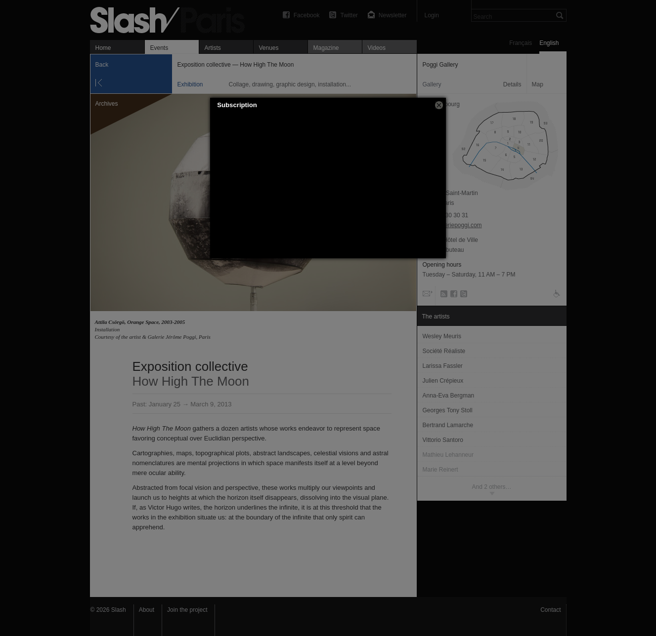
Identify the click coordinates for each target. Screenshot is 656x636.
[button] (439, 105)
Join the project (187, 609)
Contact (550, 609)
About (146, 609)
